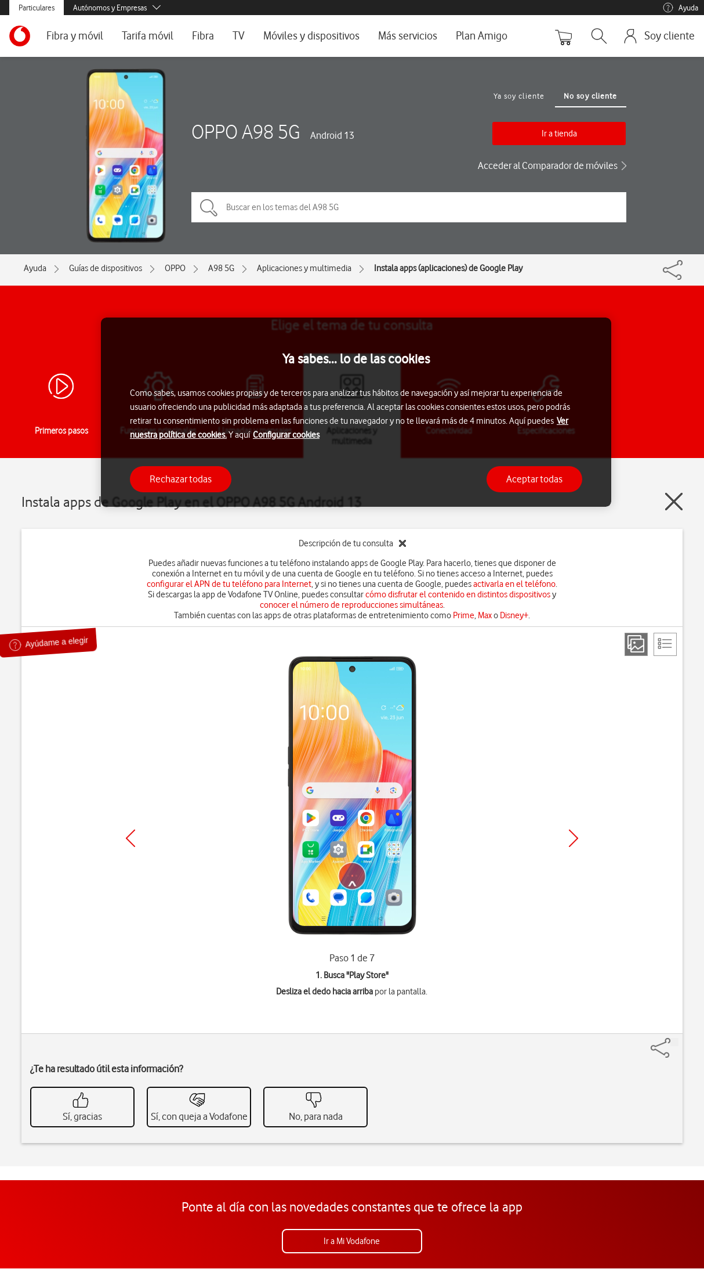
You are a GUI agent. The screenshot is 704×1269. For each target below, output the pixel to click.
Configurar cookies (286, 435)
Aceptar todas (534, 479)
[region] (356, 412)
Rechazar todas (181, 479)
